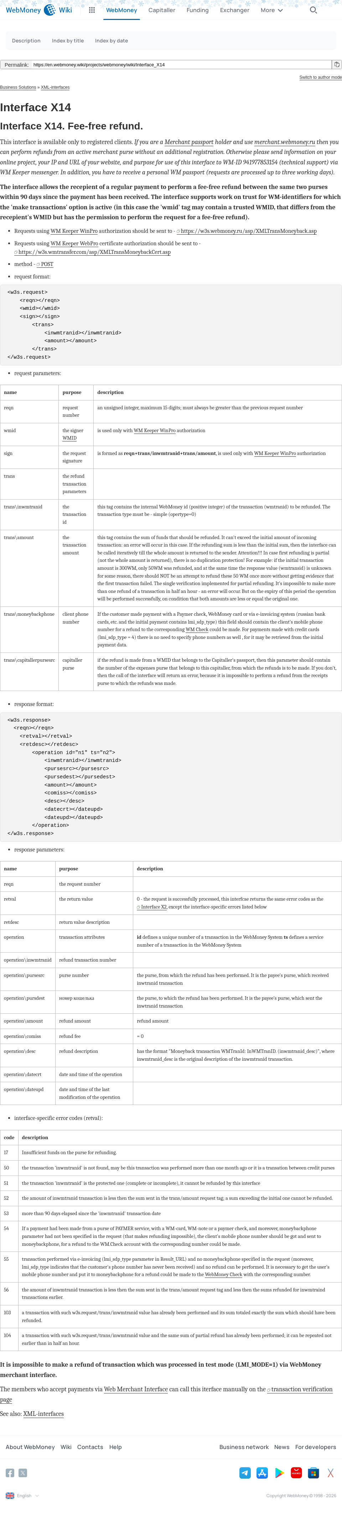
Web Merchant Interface (136, 1389)
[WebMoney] (31, 10)
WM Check (197, 629)
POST (47, 264)
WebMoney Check (223, 1274)
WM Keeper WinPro (74, 230)
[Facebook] (10, 1473)
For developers (315, 1447)
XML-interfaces (55, 87)
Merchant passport (189, 142)
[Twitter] (23, 1473)
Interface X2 (153, 907)
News (282, 1447)
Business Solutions (18, 87)
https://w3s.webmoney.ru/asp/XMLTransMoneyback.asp (249, 230)
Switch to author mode (321, 77)
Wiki (66, 1447)
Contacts (90, 1447)
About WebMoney (30, 1447)
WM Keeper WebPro (74, 243)
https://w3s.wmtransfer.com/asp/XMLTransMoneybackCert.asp (95, 252)
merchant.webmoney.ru (284, 142)
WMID (69, 438)
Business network (244, 1447)
